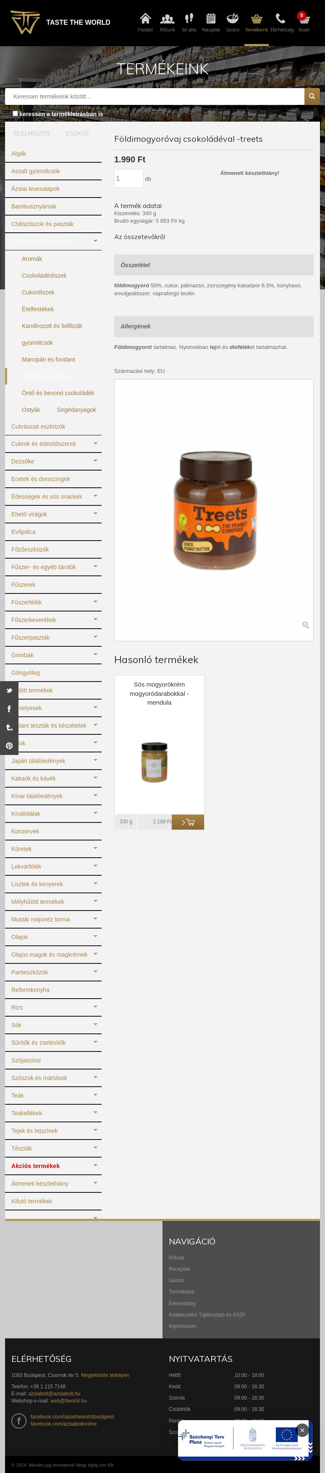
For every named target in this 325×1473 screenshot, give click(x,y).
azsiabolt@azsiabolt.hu (55, 1394)
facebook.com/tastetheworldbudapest (72, 1417)
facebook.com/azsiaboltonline (64, 1424)
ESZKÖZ (77, 133)
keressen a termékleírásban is (61, 114)
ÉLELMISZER (29, 133)
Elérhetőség (182, 1303)
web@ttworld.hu (68, 1401)
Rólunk (176, 1258)
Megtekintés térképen (105, 1375)
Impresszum (182, 1326)
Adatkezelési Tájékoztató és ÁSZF (207, 1315)
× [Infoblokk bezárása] (302, 1430)
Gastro (176, 1280)
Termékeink (181, 1292)
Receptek (179, 1269)
